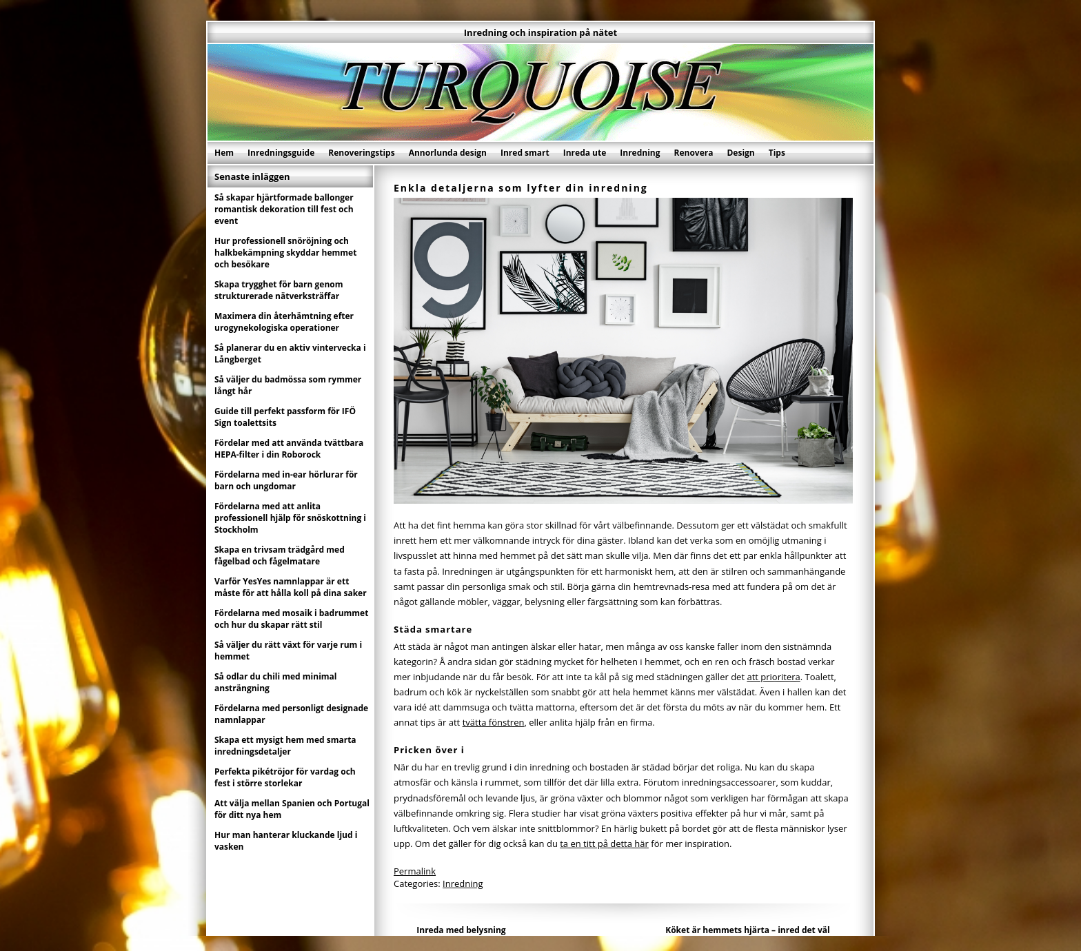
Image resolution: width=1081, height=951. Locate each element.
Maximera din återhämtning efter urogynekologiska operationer (284, 322)
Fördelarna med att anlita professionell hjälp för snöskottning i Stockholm (290, 517)
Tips (777, 152)
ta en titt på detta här (604, 843)
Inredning (640, 152)
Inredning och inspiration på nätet (540, 32)
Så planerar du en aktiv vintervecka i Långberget (290, 353)
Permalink (415, 871)
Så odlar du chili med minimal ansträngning (275, 682)
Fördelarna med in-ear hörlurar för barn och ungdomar (286, 480)
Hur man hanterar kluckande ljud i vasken (285, 840)
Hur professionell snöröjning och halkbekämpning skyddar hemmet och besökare (285, 252)
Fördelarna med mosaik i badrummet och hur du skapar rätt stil (291, 619)
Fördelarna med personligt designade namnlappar (291, 714)
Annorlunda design (448, 152)
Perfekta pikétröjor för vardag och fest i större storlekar (285, 777)
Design (740, 152)
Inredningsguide (280, 152)
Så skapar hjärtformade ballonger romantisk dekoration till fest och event (284, 209)
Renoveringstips (361, 152)
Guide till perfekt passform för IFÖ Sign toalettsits (285, 417)
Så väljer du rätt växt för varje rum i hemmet (288, 650)
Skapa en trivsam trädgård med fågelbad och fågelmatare (279, 555)
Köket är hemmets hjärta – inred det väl (747, 930)
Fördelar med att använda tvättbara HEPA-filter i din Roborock (288, 448)
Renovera (694, 152)
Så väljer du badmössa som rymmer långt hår (287, 385)
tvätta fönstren (494, 722)
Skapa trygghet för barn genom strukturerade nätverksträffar (278, 290)
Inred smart (525, 152)
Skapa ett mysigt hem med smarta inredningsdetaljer (285, 745)
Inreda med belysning (460, 930)
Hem (224, 152)
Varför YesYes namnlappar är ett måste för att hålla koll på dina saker (290, 587)
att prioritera (773, 677)
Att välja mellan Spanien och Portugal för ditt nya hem (292, 809)
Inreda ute (585, 152)
